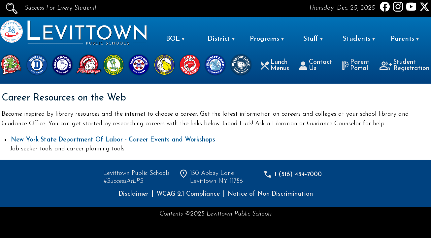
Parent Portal (355, 65)
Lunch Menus (275, 65)
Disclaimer (133, 194)
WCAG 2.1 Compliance (188, 194)
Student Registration (405, 65)
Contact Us (315, 65)
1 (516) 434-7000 (298, 175)
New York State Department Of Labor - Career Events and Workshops (113, 140)
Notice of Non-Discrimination (270, 194)
